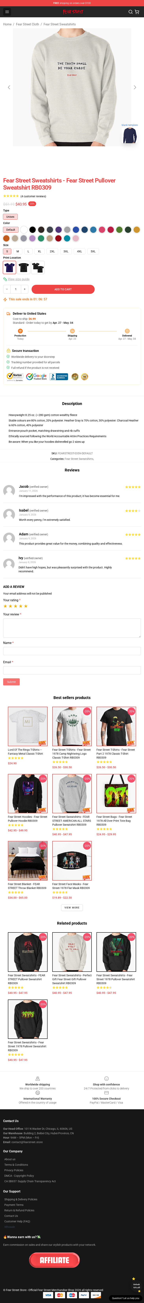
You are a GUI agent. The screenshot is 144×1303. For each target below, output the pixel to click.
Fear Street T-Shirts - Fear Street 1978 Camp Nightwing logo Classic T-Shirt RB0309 (71, 753)
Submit (11, 681)
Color (6, 223)
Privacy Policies (13, 1170)
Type (6, 210)
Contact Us (11, 1215)
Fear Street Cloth (27, 24)
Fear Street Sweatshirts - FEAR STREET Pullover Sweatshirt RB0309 (26, 979)
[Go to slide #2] (82, 155)
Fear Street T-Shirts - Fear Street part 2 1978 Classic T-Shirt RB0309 (115, 753)
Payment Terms (13, 1204)
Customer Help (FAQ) (17, 1221)
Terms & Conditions (16, 1164)
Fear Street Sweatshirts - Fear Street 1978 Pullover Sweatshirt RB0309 (115, 979)
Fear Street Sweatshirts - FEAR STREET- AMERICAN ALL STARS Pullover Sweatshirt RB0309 (71, 820)
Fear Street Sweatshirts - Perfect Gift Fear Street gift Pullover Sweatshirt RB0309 (72, 979)
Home (7, 24)
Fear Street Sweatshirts (60, 24)
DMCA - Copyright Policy (19, 1175)
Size (5, 245)
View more (72, 907)
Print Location (12, 257)
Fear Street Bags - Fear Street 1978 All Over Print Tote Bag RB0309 (114, 820)
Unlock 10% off (136, 1286)
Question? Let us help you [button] (125, 1298)
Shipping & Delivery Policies (20, 1199)
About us (9, 1159)
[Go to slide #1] (61, 155)
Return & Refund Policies (19, 1210)
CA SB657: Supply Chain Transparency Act (30, 1181)
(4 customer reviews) (33, 196)
